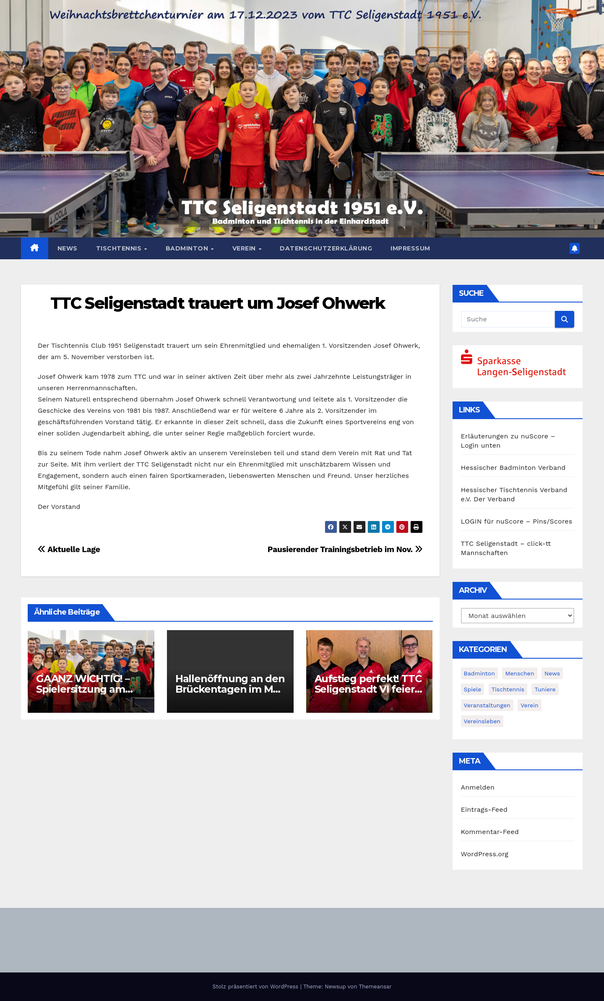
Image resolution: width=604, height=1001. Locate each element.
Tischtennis (119, 248)
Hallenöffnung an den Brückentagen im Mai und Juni (230, 689)
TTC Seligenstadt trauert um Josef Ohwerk (217, 303)
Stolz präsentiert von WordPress (256, 986)
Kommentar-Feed (490, 832)
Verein (245, 248)
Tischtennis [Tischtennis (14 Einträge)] (508, 689)
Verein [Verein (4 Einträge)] (529, 705)
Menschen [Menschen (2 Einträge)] (519, 673)
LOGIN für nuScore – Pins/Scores (517, 521)
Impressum (410, 248)
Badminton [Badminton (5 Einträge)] (479, 673)
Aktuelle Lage (69, 549)
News (67, 248)
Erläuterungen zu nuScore (505, 436)
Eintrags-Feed (484, 809)
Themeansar (375, 986)
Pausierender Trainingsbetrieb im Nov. (345, 549)
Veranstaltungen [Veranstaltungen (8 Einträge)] (487, 705)
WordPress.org (485, 854)
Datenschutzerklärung (326, 248)
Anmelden (478, 787)
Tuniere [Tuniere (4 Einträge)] (544, 689)
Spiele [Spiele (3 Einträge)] (473, 689)
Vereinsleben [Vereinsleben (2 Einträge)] (482, 721)
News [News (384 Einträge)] (552, 673)
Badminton (188, 248)
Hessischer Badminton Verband (513, 468)
